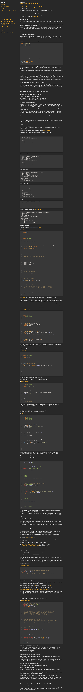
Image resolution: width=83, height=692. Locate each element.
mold (29, 86)
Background (3, 4)
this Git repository (46, 130)
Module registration (5, 12)
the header (23, 297)
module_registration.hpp (25, 229)
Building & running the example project (9, 10)
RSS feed (32, 3)
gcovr (50, 585)
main (3, 17)
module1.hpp (23, 350)
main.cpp (23, 413)
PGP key (37, 3)
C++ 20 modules (35, 16)
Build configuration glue (6, 19)
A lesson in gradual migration (7, 32)
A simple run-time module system (7, 8)
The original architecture (5, 6)
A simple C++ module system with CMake (32, 7)
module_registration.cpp (25, 309)
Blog (29, 3)
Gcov (35, 585)
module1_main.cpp (24, 381)
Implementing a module (6, 15)
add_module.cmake (25, 565)
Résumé (25, 3)
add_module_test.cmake (25, 600)
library (35, 227)
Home (21, 3)
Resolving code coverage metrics (8, 26)
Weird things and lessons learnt (7, 21)
